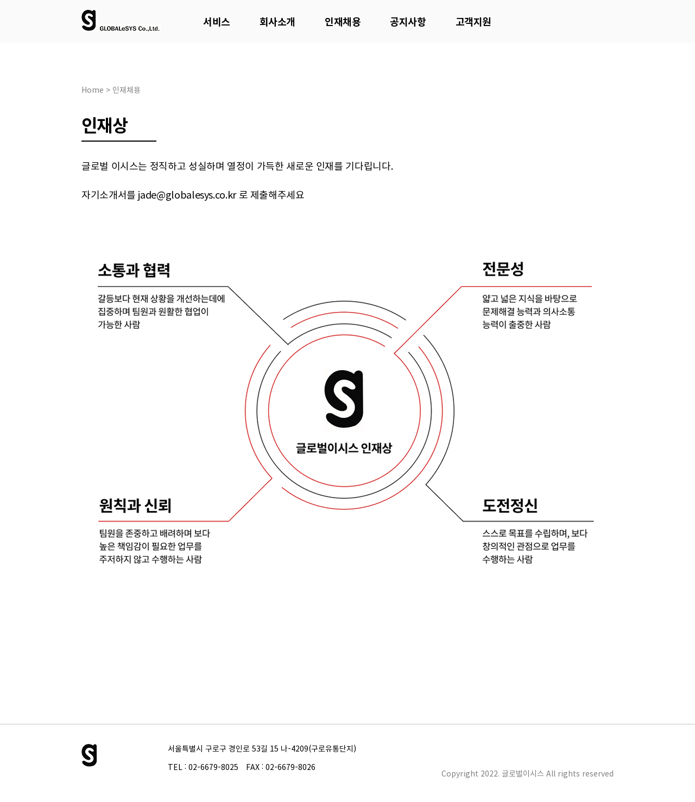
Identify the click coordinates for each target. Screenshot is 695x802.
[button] (216, 21)
